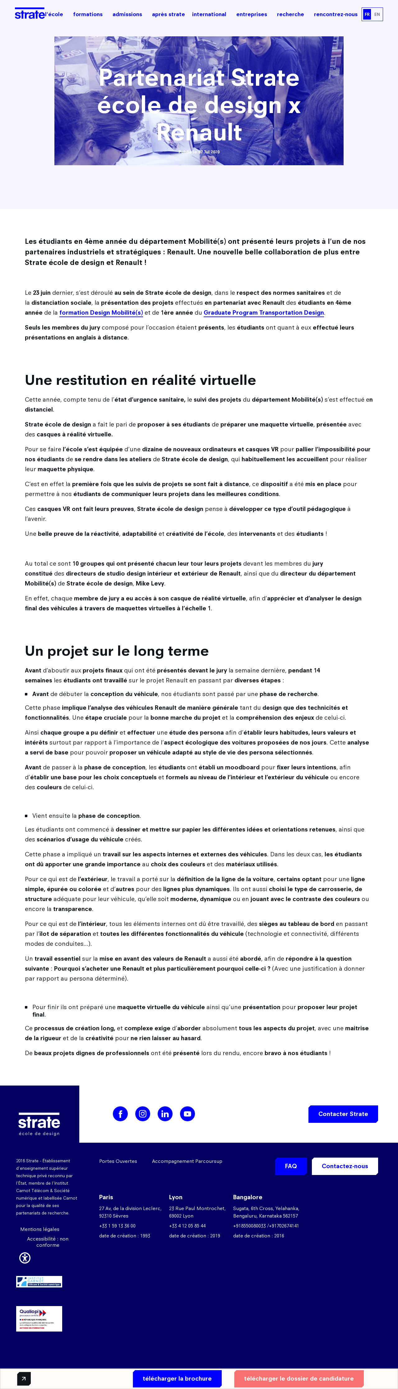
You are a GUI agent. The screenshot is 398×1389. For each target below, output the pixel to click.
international (209, 14)
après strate (168, 14)
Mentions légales (39, 1229)
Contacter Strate (343, 1114)
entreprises (251, 14)
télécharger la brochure (176, 1378)
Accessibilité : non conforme (47, 1242)
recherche (290, 14)
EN (377, 14)
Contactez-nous (345, 1166)
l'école (54, 14)
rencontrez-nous (336, 14)
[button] (24, 1257)
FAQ (291, 1166)
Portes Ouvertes (118, 1161)
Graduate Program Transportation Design (264, 312)
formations (88, 14)
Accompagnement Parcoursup (187, 1161)
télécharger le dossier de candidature (298, 1378)
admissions (127, 14)
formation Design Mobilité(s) (101, 312)
